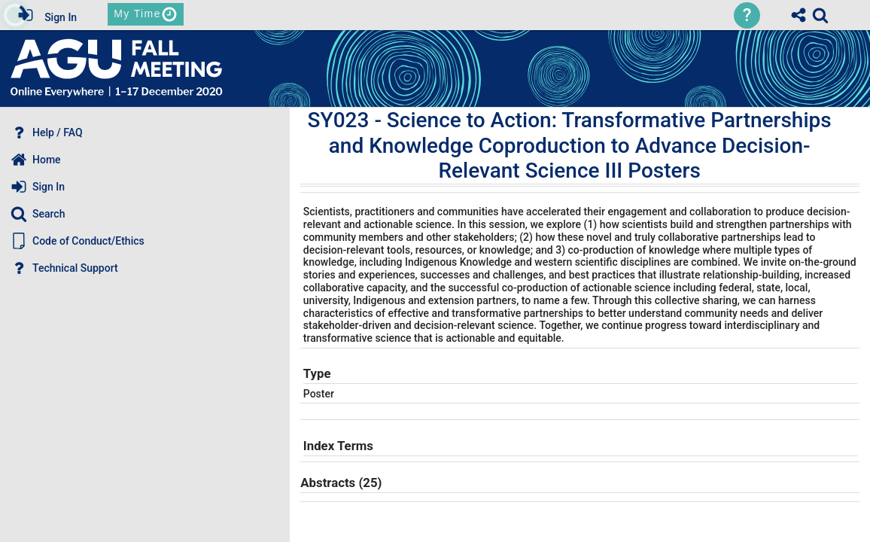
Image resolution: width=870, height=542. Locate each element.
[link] (820, 15)
